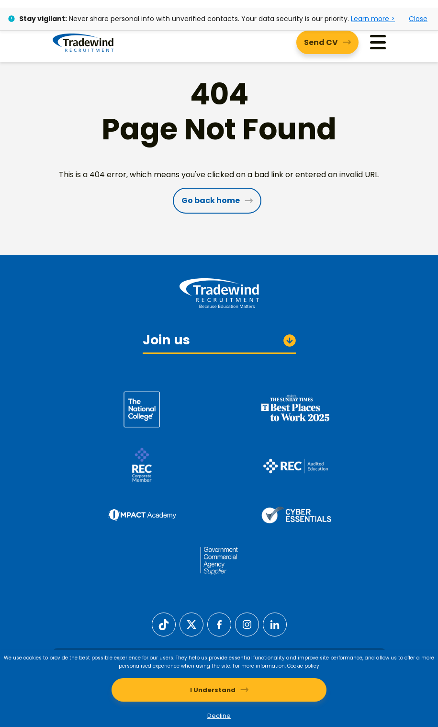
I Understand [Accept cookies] (213, 689)
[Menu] (378, 42)
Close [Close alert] (418, 18)
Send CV (321, 42)
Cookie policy (303, 666)
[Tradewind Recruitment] (83, 42)
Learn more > (373, 18)
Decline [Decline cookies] (219, 715)
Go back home (210, 200)
